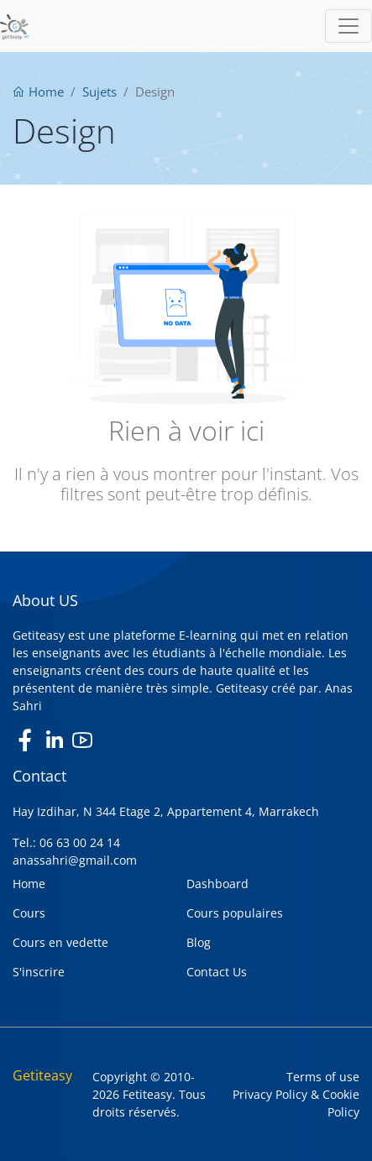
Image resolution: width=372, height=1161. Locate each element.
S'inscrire (39, 972)
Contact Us (216, 972)
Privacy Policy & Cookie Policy (296, 1103)
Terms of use (322, 1077)
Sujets (99, 91)
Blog (198, 942)
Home (38, 91)
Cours (29, 913)
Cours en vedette (60, 942)
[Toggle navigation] (348, 26)
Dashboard (217, 884)
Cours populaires (234, 913)
